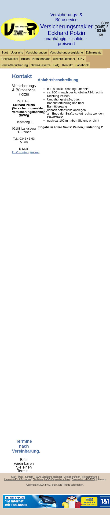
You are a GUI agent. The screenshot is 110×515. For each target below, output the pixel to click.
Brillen (25, 59)
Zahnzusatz (93, 52)
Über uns (17, 52)
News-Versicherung (14, 65)
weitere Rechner (64, 59)
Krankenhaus (41, 59)
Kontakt (67, 65)
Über (20, 477)
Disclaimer (38, 479)
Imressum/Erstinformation (17, 479)
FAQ (56, 65)
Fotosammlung (89, 477)
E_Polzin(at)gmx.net (25, 152)
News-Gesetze (41, 65)
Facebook (82, 65)
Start (4, 52)
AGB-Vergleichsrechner (57, 479)
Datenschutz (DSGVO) (83, 479)
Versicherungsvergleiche (66, 52)
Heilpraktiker (9, 59)
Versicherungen (36, 52)
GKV (81, 59)
